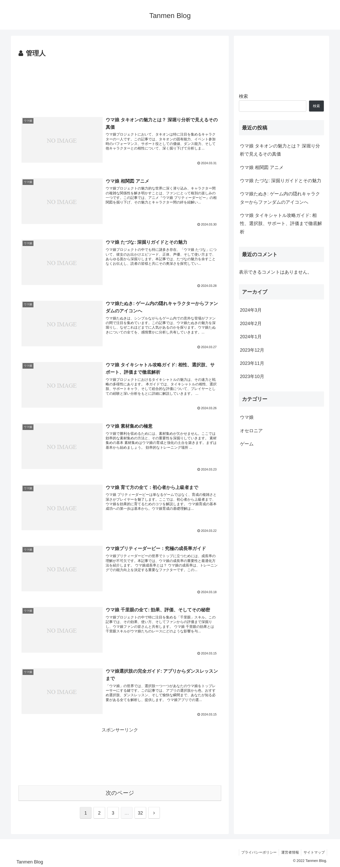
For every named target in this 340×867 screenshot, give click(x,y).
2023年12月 (252, 350)
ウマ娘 (247, 417)
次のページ (120, 792)
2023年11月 (252, 363)
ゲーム (247, 443)
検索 (243, 96)
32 (140, 812)
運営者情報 (289, 851)
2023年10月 (252, 376)
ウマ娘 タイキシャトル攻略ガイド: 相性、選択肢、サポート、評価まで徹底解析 (281, 223)
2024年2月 (251, 323)
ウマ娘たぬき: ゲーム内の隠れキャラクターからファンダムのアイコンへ (280, 197)
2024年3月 (251, 310)
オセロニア (251, 430)
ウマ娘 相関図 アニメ (262, 167)
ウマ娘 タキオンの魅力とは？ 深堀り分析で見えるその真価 (280, 150)
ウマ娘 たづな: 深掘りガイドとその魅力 (280, 180)
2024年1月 (251, 336)
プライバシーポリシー (257, 851)
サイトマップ (313, 851)
